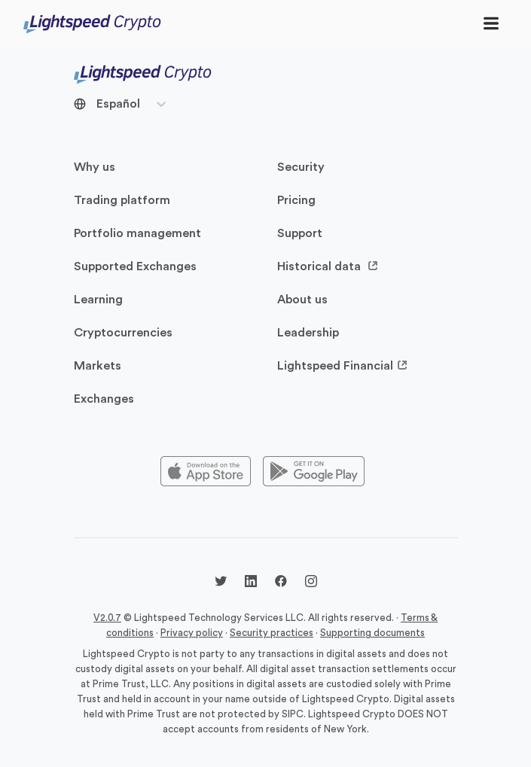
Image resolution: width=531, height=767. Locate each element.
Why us (94, 167)
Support (299, 233)
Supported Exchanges (135, 266)
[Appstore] (205, 472)
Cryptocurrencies (123, 333)
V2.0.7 (107, 617)
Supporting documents (372, 633)
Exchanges (104, 399)
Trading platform (122, 200)
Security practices (271, 633)
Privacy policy (191, 633)
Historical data (328, 266)
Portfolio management (137, 233)
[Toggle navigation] (491, 23)
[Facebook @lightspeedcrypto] (281, 583)
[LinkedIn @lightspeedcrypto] (251, 583)
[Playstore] (314, 472)
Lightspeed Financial (342, 366)
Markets (97, 366)
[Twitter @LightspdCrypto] (221, 583)
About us (302, 300)
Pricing (296, 200)
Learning (98, 300)
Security (301, 167)
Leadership (308, 333)
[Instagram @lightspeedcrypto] (311, 583)
